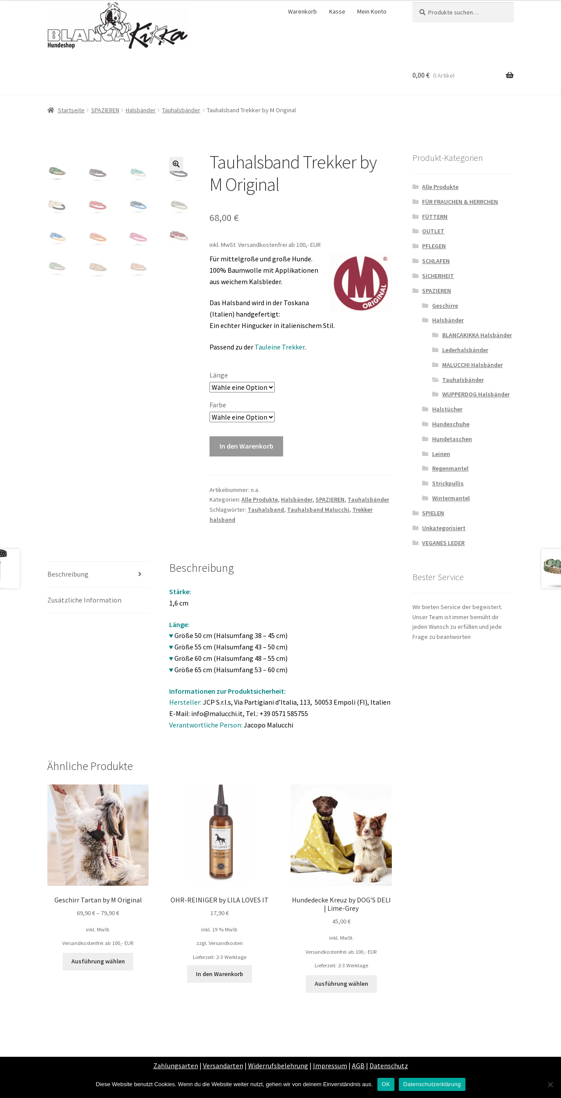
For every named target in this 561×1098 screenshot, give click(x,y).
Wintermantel (451, 498)
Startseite (71, 110)
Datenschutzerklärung (432, 1084)
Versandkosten (226, 943)
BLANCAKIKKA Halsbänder (477, 335)
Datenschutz (388, 1065)
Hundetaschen (452, 439)
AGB (358, 1065)
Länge (218, 375)
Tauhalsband (266, 509)
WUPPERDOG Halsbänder (476, 394)
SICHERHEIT (438, 276)
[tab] (98, 575)
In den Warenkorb (246, 446)
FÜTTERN (434, 217)
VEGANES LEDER (443, 543)
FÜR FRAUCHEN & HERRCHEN (460, 202)
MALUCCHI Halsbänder (472, 365)
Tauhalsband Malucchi (318, 509)
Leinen (441, 454)
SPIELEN (433, 513)
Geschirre (445, 306)
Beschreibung (68, 574)
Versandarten (223, 1065)
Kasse (337, 11)
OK (386, 1084)
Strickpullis (448, 483)
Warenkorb (302, 11)
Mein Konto (372, 11)
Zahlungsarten (175, 1065)
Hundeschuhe (450, 424)
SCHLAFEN (436, 261)
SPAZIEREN (105, 110)
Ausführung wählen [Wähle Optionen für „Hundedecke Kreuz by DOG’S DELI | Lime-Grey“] (341, 983)
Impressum (330, 1065)
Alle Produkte (259, 499)
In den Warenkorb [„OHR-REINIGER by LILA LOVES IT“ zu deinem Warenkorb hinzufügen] (219, 974)
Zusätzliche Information (84, 599)
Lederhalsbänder (465, 350)
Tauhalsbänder (181, 110)
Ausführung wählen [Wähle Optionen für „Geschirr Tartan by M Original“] (98, 961)
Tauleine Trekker (280, 346)
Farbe (217, 404)
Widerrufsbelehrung (278, 1065)
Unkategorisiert (443, 528)
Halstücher (447, 409)
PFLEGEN (434, 246)
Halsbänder (141, 110)
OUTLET (433, 231)
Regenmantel (450, 468)
